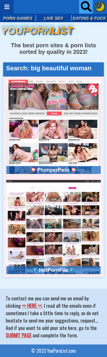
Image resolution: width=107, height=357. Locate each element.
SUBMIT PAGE (18, 335)
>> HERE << (32, 305)
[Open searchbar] (86, 7)
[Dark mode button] (100, 7)
